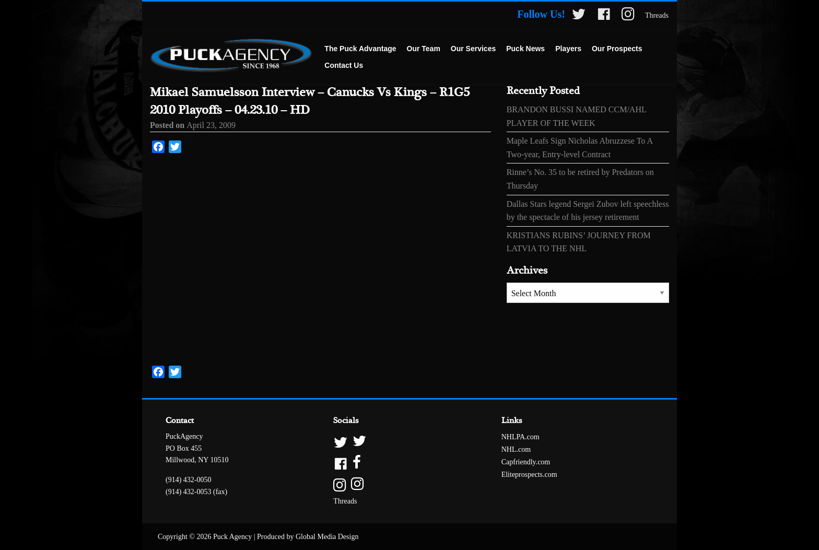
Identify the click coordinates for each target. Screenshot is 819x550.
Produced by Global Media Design (307, 537)
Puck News (525, 48)
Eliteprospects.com (529, 474)
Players (568, 48)
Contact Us (343, 65)
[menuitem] (360, 49)
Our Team (423, 48)
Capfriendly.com (526, 462)
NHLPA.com (520, 437)
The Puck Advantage (360, 48)
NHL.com (516, 449)
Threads (657, 15)
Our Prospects (617, 48)
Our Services (473, 48)
